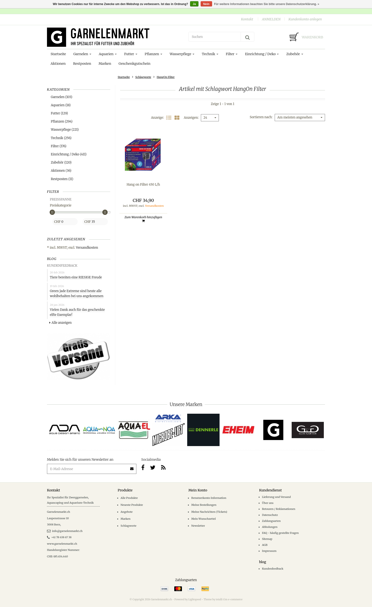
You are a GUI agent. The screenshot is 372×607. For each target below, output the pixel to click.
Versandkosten (87, 248)
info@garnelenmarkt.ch (64, 531)
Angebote (127, 511)
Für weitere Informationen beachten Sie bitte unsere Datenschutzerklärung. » (266, 4)
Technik (210, 54)
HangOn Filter (166, 77)
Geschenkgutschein (135, 63)
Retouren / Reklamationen (278, 509)
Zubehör (294, 54)
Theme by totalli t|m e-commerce (223, 599)
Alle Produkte (129, 498)
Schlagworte (143, 77)
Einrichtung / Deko (262, 54)
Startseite (58, 54)
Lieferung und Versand (276, 497)
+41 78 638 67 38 (59, 537)
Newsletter (198, 525)
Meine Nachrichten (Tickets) (209, 511)
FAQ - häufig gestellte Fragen (280, 533)
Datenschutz (270, 515)
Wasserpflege (182, 54)
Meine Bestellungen (203, 505)
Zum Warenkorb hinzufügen (143, 218)
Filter (232, 54)
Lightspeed (194, 599)
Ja (194, 4)
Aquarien (108, 54)
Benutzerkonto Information (208, 498)
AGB (264, 545)
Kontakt (247, 19)
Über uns (267, 503)
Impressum (269, 551)
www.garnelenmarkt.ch (62, 543)
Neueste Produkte (132, 505)
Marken (105, 63)
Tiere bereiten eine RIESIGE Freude (76, 277)
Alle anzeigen (60, 323)
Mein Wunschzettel (203, 518)
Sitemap (267, 539)
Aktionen (58, 63)
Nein (206, 4)
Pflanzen (153, 54)
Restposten (82, 63)
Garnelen (82, 54)
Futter (130, 54)
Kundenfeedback (272, 568)
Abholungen (270, 527)
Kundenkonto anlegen (305, 19)
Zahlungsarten (271, 521)
